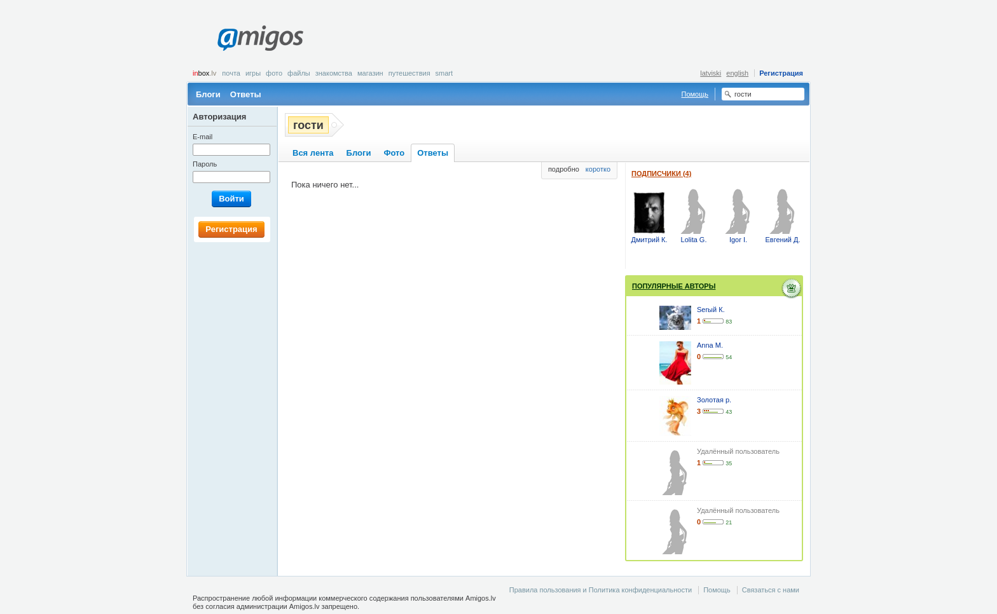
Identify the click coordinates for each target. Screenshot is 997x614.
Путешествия (409, 73)
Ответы (245, 94)
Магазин (370, 73)
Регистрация (781, 73)
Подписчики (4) (661, 173)
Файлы (298, 73)
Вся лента (313, 153)
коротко (598, 169)
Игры (253, 73)
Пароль (205, 164)
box (204, 73)
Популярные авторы (673, 286)
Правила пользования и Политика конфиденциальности (600, 590)
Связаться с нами (770, 590)
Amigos (260, 38)
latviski (710, 73)
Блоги (208, 94)
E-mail (202, 136)
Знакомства (333, 73)
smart (444, 73)
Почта (231, 73)
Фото (274, 73)
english (737, 73)
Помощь (695, 94)
